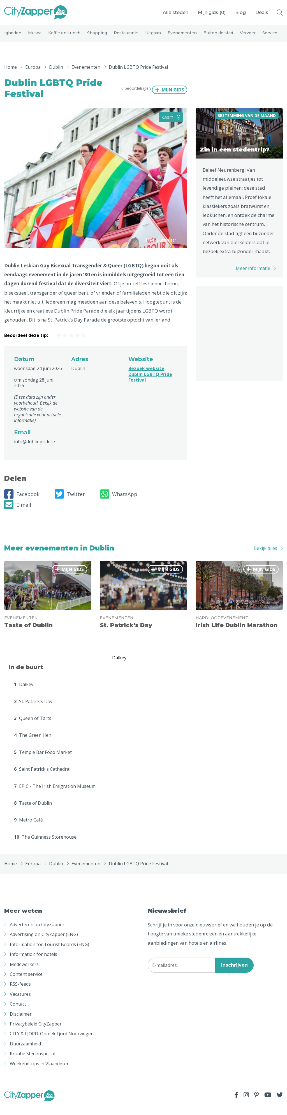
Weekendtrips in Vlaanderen (40, 1072)
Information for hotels (33, 963)
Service (269, 37)
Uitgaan (153, 37)
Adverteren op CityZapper (37, 933)
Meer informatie (253, 276)
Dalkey (23, 693)
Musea (34, 37)
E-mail (17, 513)
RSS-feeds (20, 993)
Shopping (97, 37)
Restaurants (126, 37)
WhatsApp (118, 502)
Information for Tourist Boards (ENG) (49, 953)
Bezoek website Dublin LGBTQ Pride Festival (150, 383)
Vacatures (20, 1003)
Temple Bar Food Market (43, 761)
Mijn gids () (212, 12)
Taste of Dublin (33, 812)
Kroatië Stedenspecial (32, 1062)
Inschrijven (234, 973)
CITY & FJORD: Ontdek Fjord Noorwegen (52, 1042)
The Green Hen (32, 744)
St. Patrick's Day (33, 710)
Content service (26, 983)
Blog (240, 12)
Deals (261, 12)
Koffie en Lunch (64, 37)
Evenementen (182, 37)
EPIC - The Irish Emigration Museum (55, 794)
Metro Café (28, 828)
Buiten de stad (218, 37)
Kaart (170, 126)
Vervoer (248, 37)
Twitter (70, 502)
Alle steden (175, 12)
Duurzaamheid (25, 1052)
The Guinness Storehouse (45, 845)
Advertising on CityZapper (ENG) (44, 943)
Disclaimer (21, 1022)
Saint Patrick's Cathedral (42, 778)
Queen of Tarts (32, 727)
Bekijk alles (265, 556)
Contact (18, 1013)
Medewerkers (24, 973)
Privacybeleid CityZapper (36, 1032)
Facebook (22, 502)
